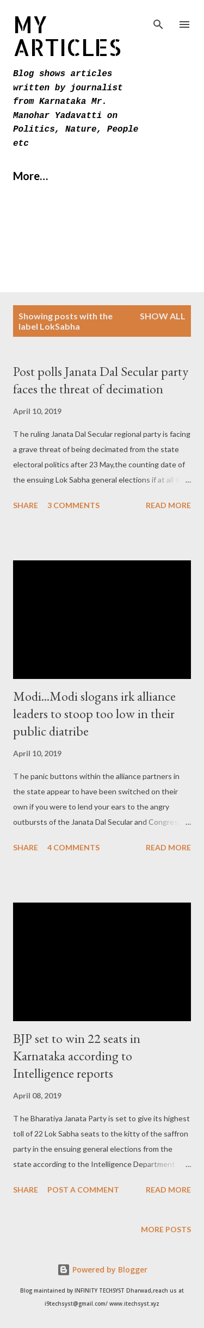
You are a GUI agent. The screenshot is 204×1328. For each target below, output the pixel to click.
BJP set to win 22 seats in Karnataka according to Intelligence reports (76, 1056)
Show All (163, 316)
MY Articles (67, 35)
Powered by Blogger (102, 1269)
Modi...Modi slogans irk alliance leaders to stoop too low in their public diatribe (94, 713)
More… (87, 175)
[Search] (158, 19)
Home (27, 175)
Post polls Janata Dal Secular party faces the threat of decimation (100, 380)
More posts (166, 1229)
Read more (168, 505)
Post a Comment (83, 1189)
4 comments (73, 847)
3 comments (73, 505)
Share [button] (25, 505)
